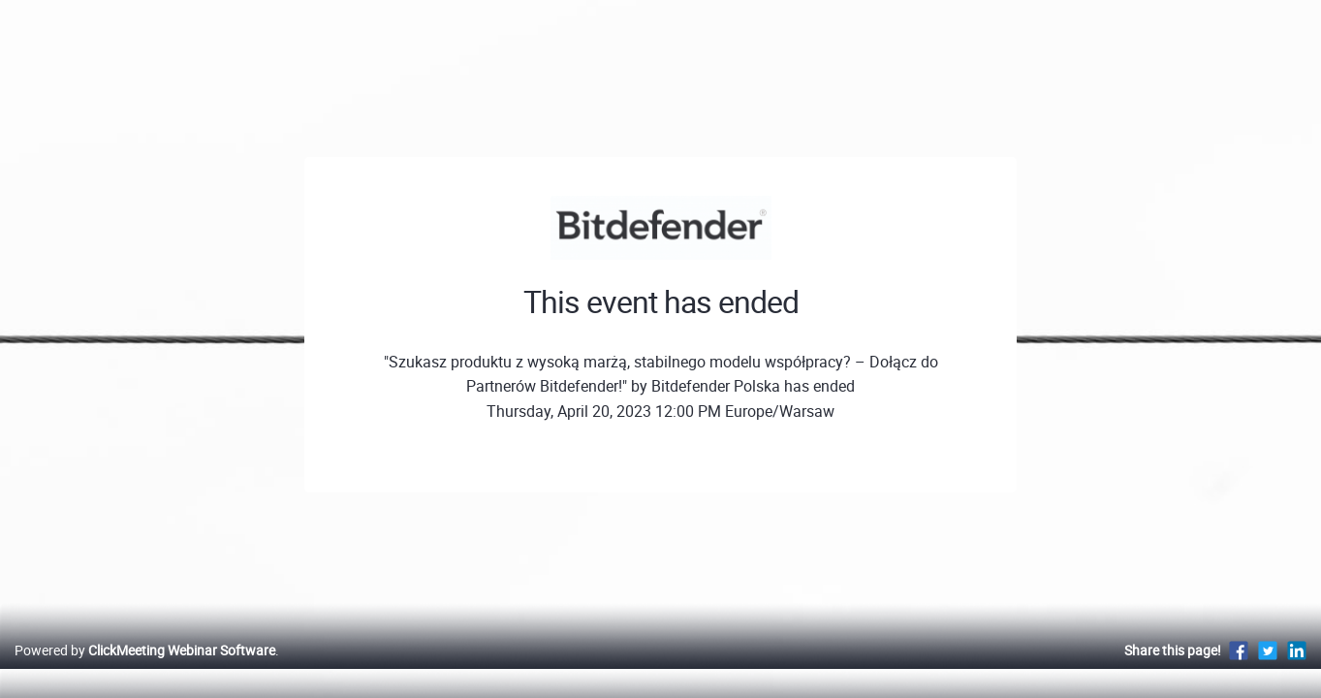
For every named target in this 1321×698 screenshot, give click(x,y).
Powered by (145, 670)
